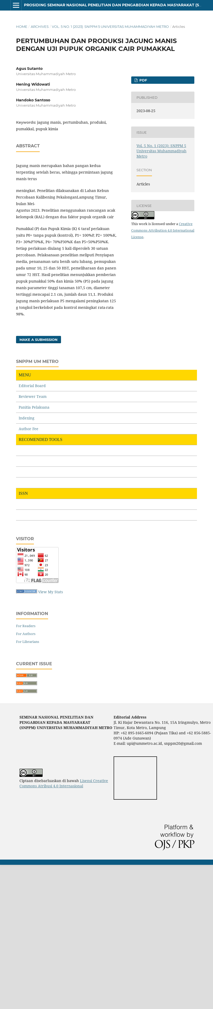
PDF (142, 80)
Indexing (26, 417)
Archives (40, 26)
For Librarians (27, 641)
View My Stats (50, 591)
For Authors (26, 633)
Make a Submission (38, 339)
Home (21, 26)
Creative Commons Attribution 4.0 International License (162, 230)
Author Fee (28, 428)
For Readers (26, 625)
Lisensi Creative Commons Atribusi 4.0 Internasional (63, 783)
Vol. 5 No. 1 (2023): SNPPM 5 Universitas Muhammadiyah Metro (110, 26)
